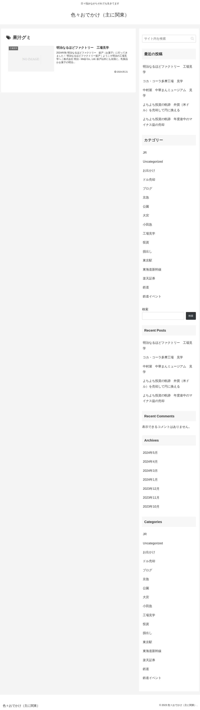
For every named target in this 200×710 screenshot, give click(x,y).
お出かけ (149, 170)
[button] (192, 38)
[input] (169, 39)
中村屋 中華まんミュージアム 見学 (167, 92)
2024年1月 (150, 479)
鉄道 (146, 287)
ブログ (147, 188)
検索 (145, 309)
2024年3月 (150, 470)
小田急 (147, 224)
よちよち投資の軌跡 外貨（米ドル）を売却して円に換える (166, 107)
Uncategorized (153, 161)
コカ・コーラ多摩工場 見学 (163, 81)
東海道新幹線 (152, 269)
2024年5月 (150, 452)
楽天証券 (149, 278)
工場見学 (149, 233)
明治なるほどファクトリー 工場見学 (167, 69)
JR (145, 152)
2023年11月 (151, 497)
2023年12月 (151, 488)
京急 (146, 197)
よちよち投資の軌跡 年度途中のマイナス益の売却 (167, 121)
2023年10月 (151, 506)
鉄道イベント (152, 296)
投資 (146, 242)
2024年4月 (150, 461)
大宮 (146, 215)
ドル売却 (149, 179)
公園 (146, 206)
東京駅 (147, 260)
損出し (147, 251)
